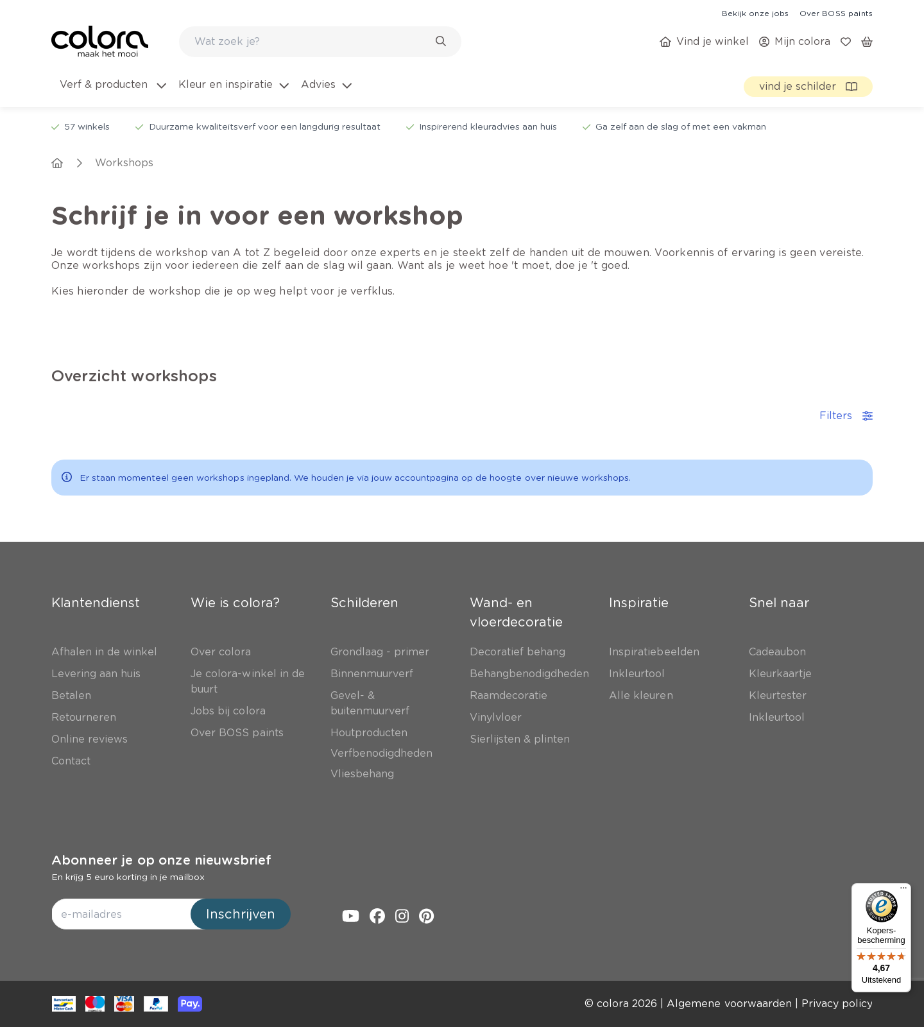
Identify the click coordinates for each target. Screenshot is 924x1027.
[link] (755, 13)
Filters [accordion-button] (846, 416)
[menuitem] (111, 92)
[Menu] (903, 891)
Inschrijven (240, 914)
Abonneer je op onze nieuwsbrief (161, 860)
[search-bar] (311, 41)
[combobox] (320, 41)
